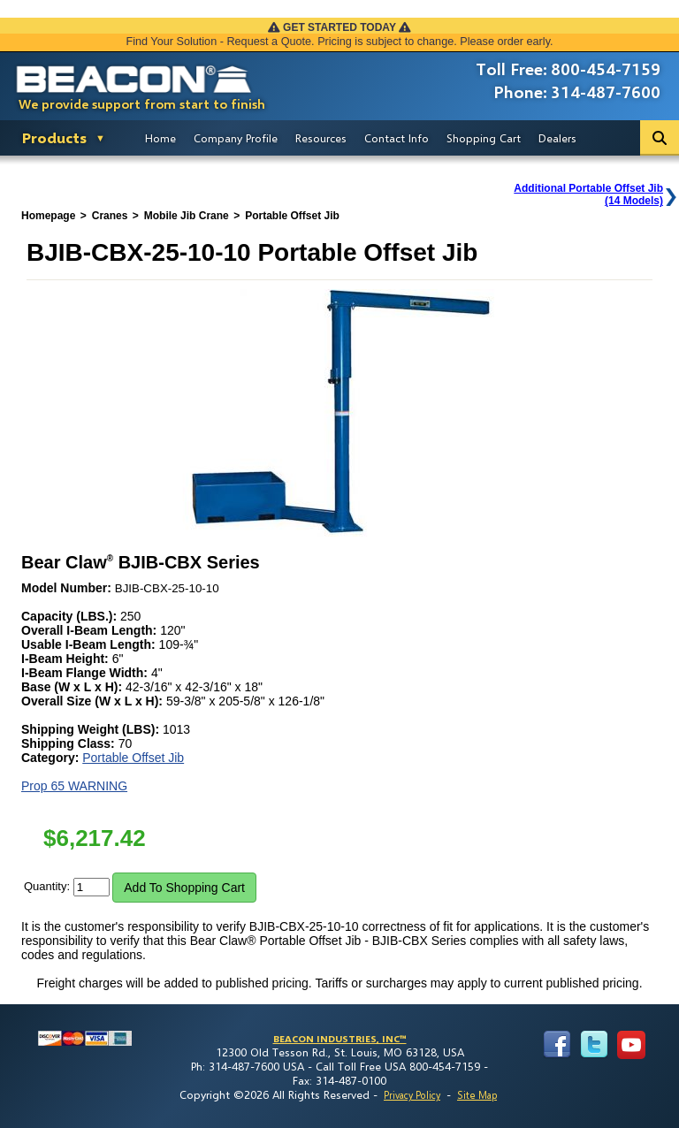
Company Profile (236, 138)
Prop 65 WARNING (74, 786)
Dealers (557, 138)
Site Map (477, 1095)
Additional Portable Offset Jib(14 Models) (588, 194)
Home (160, 138)
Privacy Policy (412, 1095)
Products (54, 137)
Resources (321, 138)
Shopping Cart (483, 138)
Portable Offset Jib (133, 758)
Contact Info (396, 138)
